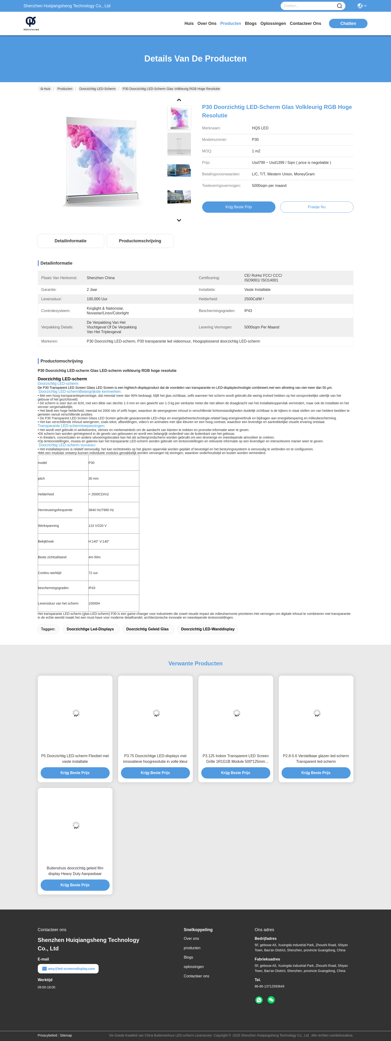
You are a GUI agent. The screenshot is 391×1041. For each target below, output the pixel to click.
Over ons (191, 939)
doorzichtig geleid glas (147, 629)
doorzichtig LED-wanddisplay (208, 629)
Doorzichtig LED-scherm (97, 89)
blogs (251, 23)
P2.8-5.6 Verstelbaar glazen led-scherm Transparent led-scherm (316, 758)
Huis (189, 23)
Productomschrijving (140, 241)
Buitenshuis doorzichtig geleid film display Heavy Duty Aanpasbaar (75, 871)
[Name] (339, 6)
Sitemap (66, 1035)
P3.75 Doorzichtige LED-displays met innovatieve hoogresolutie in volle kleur (155, 758)
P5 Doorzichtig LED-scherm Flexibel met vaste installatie (75, 758)
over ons (207, 23)
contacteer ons (305, 23)
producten (230, 23)
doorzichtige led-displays (90, 629)
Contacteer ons (196, 976)
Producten (65, 89)
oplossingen (273, 23)
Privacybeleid (47, 1035)
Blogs (188, 957)
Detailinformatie (70, 241)
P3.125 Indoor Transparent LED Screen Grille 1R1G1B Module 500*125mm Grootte (236, 759)
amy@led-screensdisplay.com (68, 968)
